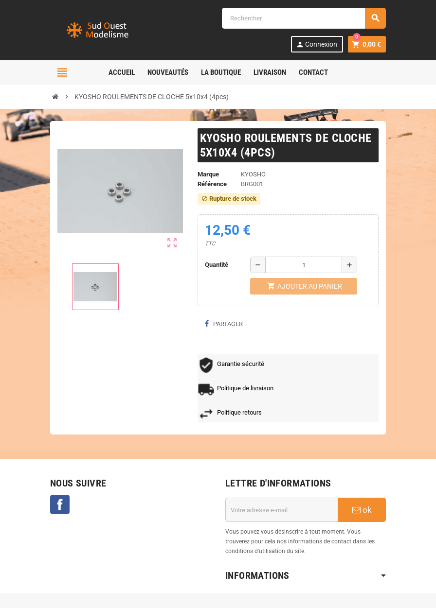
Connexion (316, 44)
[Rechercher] (303, 18)
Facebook (60, 504)
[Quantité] (303, 265)
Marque (208, 174)
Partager (224, 324)
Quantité (216, 264)
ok (362, 510)
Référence (212, 184)
